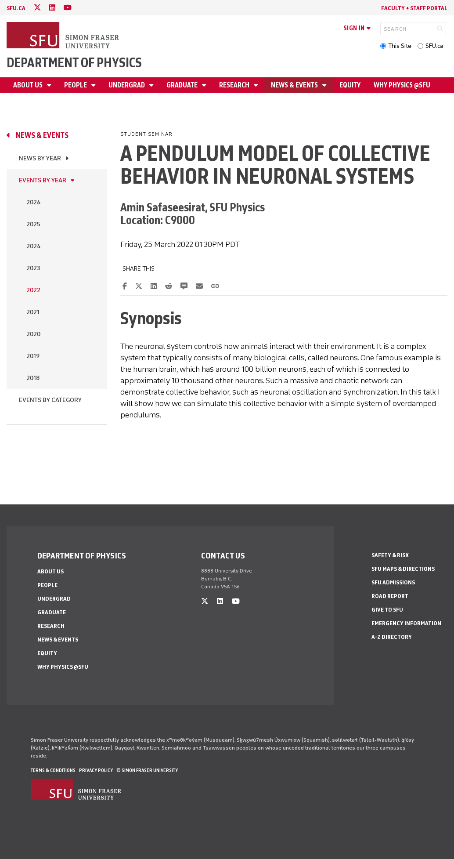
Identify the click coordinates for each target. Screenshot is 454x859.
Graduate (182, 85)
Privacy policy (96, 770)
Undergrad (127, 85)
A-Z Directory (391, 637)
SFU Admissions (393, 582)
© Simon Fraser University (147, 770)
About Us (28, 85)
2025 (33, 224)
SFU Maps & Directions (403, 569)
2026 (33, 202)
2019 (33, 356)
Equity (349, 85)
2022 (33, 290)
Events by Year (42, 180)
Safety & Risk (390, 555)
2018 (33, 378)
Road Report (389, 596)
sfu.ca (16, 8)
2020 (33, 334)
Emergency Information (406, 623)
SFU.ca (434, 46)
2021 (33, 312)
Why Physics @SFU (402, 85)
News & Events (295, 85)
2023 (33, 268)
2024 (33, 246)
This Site (399, 46)
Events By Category (50, 400)
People (76, 85)
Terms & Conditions (53, 770)
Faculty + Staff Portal (414, 8)
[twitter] (37, 8)
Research (235, 85)
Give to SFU (387, 609)
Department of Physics (74, 62)
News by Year (40, 158)
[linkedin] (52, 8)
